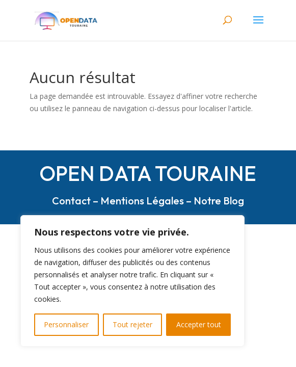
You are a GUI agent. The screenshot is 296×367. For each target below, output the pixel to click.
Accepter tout (198, 324)
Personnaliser (66, 324)
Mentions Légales (142, 200)
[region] (132, 281)
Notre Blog (219, 200)
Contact (71, 200)
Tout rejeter (132, 324)
